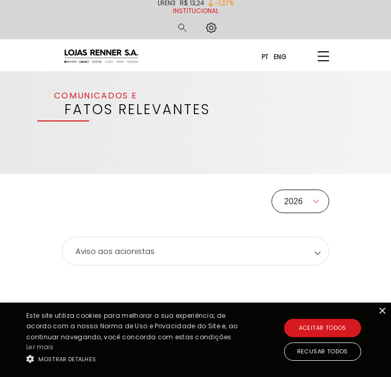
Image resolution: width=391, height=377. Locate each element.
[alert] (195, 340)
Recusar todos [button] (322, 351)
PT (265, 56)
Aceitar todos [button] (322, 328)
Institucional (196, 10)
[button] (136, 358)
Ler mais (39, 346)
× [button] (382, 312)
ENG (280, 56)
